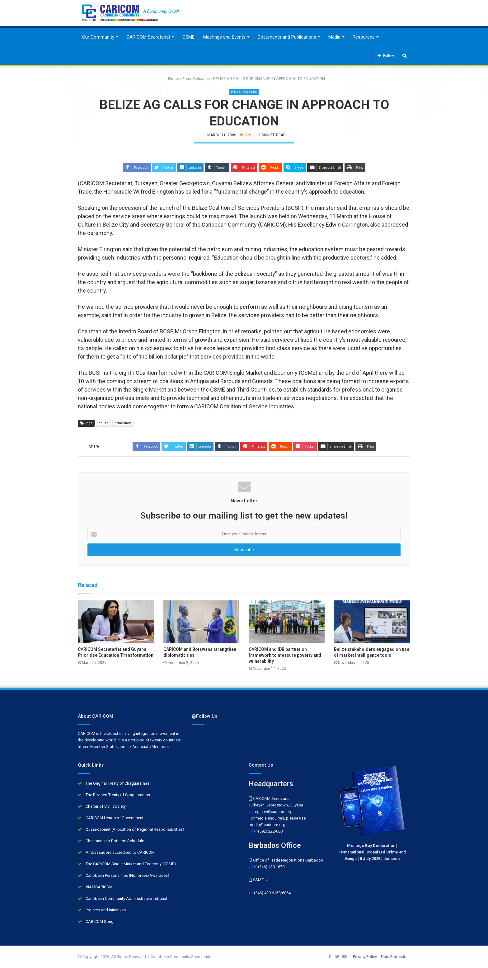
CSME (188, 37)
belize (103, 423)
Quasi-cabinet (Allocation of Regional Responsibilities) (135, 829)
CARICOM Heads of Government (114, 817)
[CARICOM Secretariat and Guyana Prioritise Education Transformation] (116, 621)
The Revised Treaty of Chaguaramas (118, 794)
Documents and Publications (287, 37)
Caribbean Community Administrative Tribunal (126, 898)
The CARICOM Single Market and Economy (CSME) (131, 864)
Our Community (98, 37)
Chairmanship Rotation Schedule (115, 841)
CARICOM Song (100, 921)
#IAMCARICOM (99, 887)
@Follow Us (204, 716)
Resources (364, 37)
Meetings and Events (224, 37)
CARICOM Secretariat (148, 37)
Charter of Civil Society (106, 806)
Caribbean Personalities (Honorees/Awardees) (127, 875)
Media (334, 37)
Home (171, 78)
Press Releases (196, 78)
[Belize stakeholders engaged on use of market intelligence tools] (372, 621)
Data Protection (395, 956)
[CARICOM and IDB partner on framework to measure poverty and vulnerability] (287, 621)
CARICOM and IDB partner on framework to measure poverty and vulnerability (285, 655)
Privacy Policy (365, 956)
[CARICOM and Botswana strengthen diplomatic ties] (201, 621)
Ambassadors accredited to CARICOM (120, 852)
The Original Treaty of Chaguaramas (117, 783)
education (123, 423)
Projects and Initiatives (106, 910)
